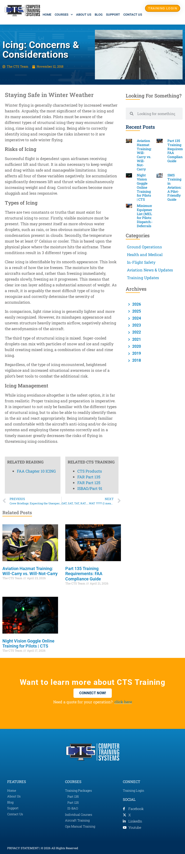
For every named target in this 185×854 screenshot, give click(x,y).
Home (47, 14)
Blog (99, 14)
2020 (136, 346)
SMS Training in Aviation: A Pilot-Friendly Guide (174, 187)
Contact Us (132, 14)
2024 (136, 318)
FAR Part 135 (88, 140)
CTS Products (89, 134)
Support (113, 14)
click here (123, 701)
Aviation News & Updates (150, 269)
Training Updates (143, 277)
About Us (83, 14)
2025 (136, 311)
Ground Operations (144, 246)
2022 (136, 332)
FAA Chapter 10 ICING (36, 134)
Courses (64, 14)
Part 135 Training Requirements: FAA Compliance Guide (83, 573)
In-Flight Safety (141, 262)
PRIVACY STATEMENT (23, 848)
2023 (136, 325)
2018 (136, 360)
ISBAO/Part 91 (89, 151)
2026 (136, 304)
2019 (136, 353)
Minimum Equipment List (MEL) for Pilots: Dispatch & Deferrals (145, 215)
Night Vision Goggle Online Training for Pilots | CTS (28, 643)
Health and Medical (145, 254)
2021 (136, 339)
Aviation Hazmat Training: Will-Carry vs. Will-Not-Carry (30, 571)
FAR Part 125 (88, 145)
